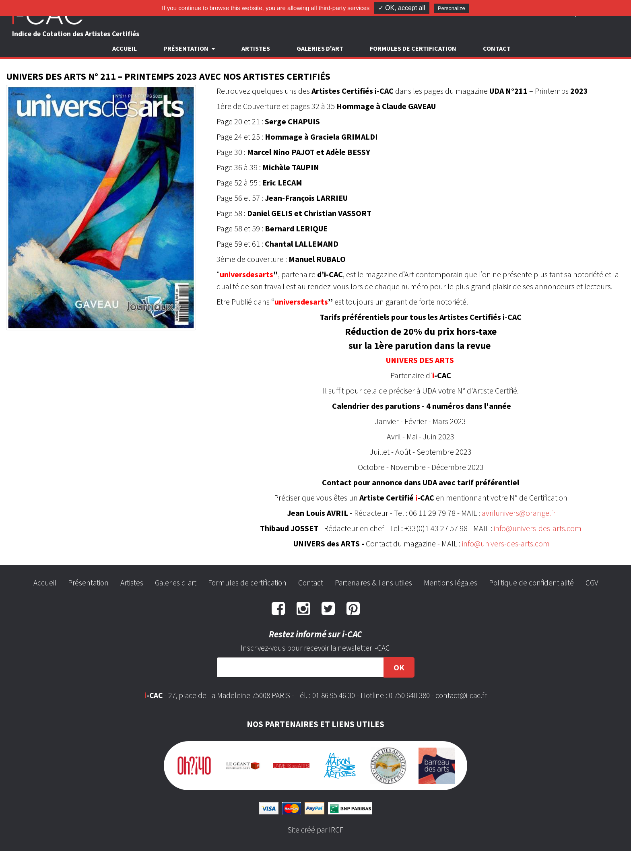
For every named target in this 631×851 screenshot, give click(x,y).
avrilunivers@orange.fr (519, 513)
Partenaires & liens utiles (373, 582)
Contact (497, 48)
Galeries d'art (320, 48)
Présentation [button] (186, 48)
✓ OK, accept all (401, 7)
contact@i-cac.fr (461, 695)
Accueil (124, 48)
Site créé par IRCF (315, 830)
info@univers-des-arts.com (538, 528)
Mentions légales (450, 582)
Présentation (88, 582)
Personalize (451, 8)
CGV (592, 582)
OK (399, 667)
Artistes (255, 48)
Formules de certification (413, 48)
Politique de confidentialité (531, 582)
